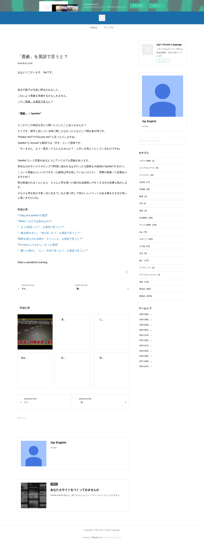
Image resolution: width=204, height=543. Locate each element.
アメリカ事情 (148, 225)
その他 (144, 246)
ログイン (157, 5)
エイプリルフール (148, 168)
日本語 (144, 182)
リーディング (146, 268)
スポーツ (146, 239)
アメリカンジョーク (149, 275)
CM (142, 203)
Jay (143, 232)
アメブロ (108, 27)
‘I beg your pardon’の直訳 (32, 215)
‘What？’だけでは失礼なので (34, 221)
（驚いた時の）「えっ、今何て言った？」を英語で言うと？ (52, 250)
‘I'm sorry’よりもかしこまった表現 (37, 244)
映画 (143, 196)
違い (144, 260)
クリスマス (146, 175)
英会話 (145, 289)
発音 (144, 282)
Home (93, 27)
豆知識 (144, 189)
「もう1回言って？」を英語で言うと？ (40, 227)
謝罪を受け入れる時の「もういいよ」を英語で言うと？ (50, 238)
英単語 (145, 296)
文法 (143, 253)
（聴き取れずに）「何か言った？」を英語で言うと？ (49, 233)
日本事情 (146, 218)
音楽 (143, 211)
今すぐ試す (137, 5)
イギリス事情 (146, 161)
